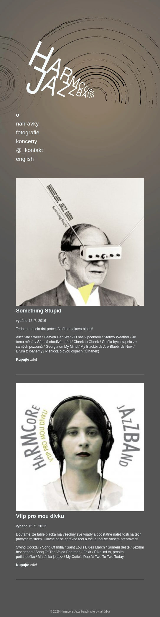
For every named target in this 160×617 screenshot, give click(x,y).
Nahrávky (27, 124)
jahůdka (105, 611)
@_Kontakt (29, 150)
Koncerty (26, 141)
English (25, 159)
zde (33, 359)
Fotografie (27, 132)
